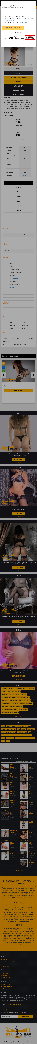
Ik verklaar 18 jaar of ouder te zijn (14, 16)
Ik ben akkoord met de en (18, 19)
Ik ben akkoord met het (16, 22)
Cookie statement (23, 22)
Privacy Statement (9, 20)
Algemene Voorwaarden (24, 18)
